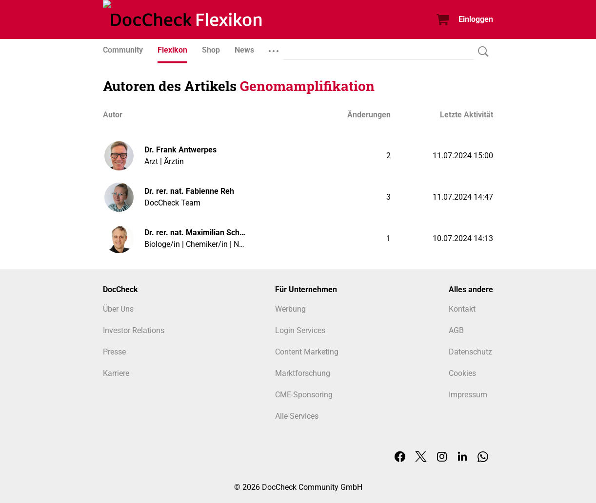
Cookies (462, 373)
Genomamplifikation (307, 86)
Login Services (300, 330)
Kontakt (462, 309)
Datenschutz (470, 351)
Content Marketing (306, 351)
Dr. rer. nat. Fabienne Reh (189, 191)
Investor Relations (133, 330)
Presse (114, 351)
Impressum (468, 394)
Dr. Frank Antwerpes (180, 149)
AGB (456, 330)
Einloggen (475, 19)
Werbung (290, 309)
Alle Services (296, 416)
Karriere (116, 373)
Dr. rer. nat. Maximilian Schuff (195, 232)
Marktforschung (302, 373)
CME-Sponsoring (304, 394)
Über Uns (118, 309)
